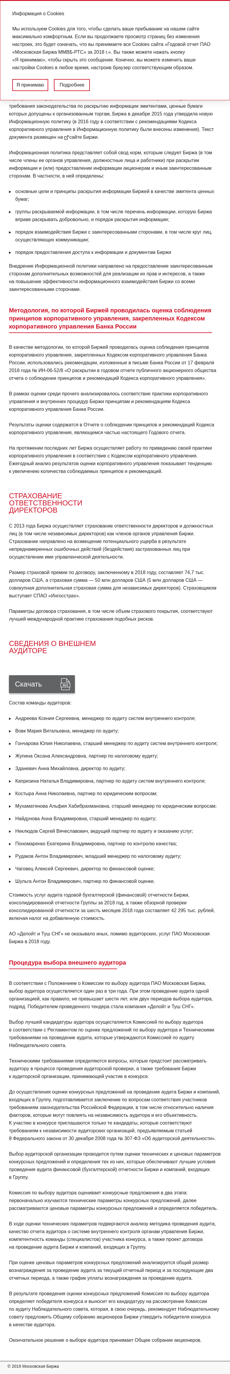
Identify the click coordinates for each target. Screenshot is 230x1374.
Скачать (28, 684)
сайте (75, 137)
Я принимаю (30, 84)
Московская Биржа (40, 1366)
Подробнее (72, 84)
